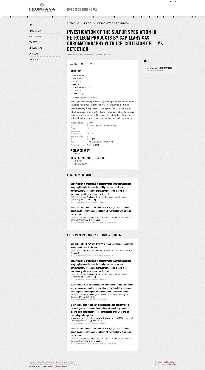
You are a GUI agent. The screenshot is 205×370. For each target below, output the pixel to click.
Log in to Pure (171, 364)
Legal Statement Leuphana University (54, 366)
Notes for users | (35, 366)
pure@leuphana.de (169, 362)
